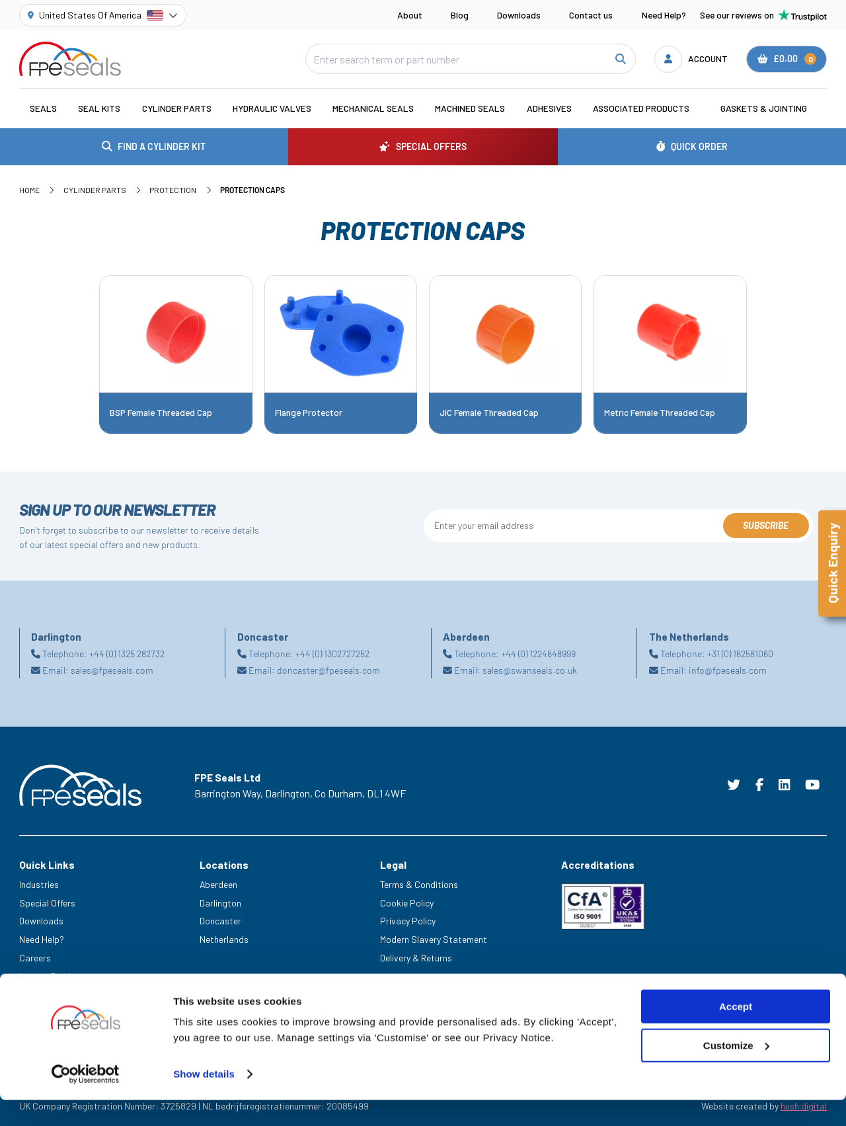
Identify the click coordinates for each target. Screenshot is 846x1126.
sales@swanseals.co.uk (529, 670)
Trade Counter (47, 994)
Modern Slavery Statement (433, 939)
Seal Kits (99, 108)
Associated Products (641, 108)
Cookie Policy (407, 902)
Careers (35, 957)
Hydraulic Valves (272, 108)
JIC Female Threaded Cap (489, 412)
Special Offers (47, 902)
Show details (204, 1100)
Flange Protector (308, 412)
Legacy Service (49, 976)
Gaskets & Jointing (763, 108)
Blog (460, 14)
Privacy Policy (408, 920)
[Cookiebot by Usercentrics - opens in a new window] (85, 1100)
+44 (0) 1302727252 (332, 653)
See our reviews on (763, 15)
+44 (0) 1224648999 (538, 653)
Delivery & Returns (416, 957)
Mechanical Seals (373, 108)
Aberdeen (218, 884)
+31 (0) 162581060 (740, 653)
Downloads (519, 14)
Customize (736, 1071)
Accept (735, 1032)
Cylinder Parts (177, 108)
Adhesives (549, 108)
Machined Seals (470, 108)
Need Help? (664, 14)
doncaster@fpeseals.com (328, 670)
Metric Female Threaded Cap (659, 412)
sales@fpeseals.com (112, 670)
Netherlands (224, 939)
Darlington (220, 902)
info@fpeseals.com (728, 670)
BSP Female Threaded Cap (161, 412)
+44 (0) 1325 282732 (127, 653)
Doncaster (220, 920)
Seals (43, 108)
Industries (39, 884)
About (409, 14)
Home (29, 189)
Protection (172, 189)
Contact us (591, 14)
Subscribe (765, 525)
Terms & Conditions (419, 884)
